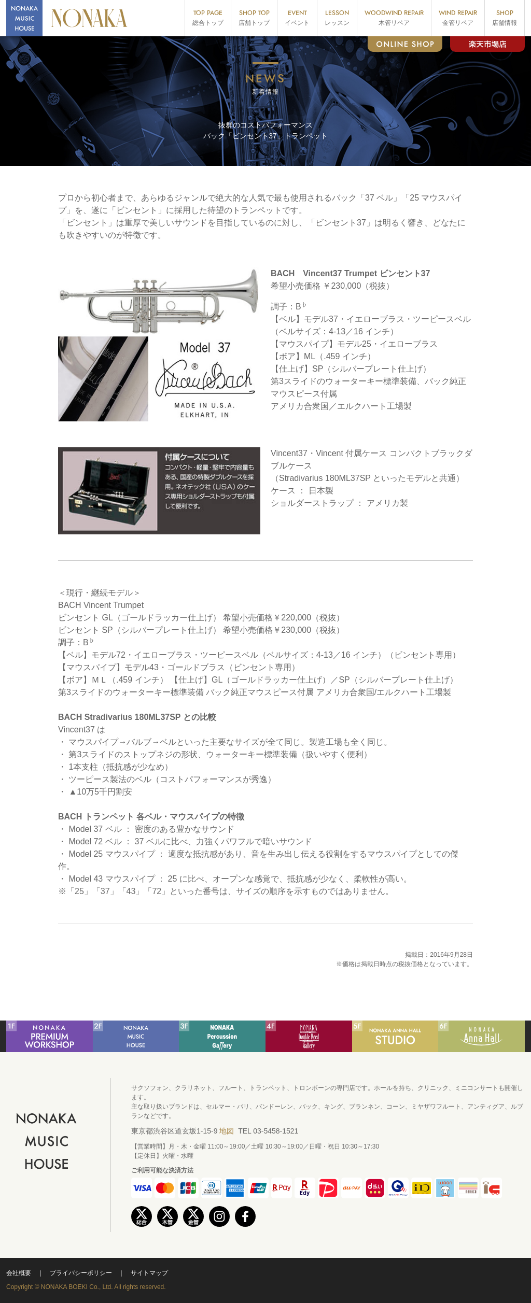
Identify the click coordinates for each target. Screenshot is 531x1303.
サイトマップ (149, 1273)
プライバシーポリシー (81, 1273)
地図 (226, 1131)
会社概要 (18, 1273)
